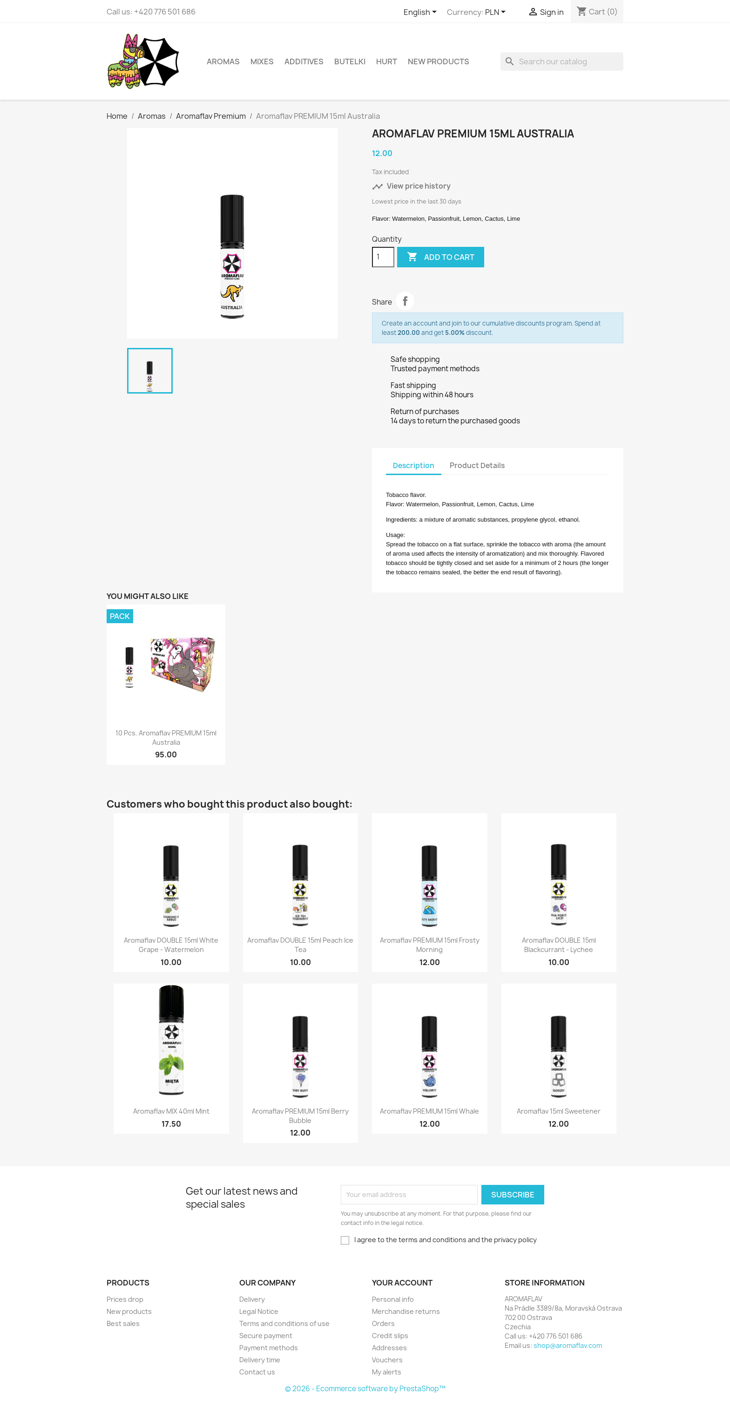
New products (129, 1311)
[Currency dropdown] (497, 12)
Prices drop (125, 1299)
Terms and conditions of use (284, 1323)
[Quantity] (383, 257)
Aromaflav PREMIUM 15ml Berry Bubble (300, 1116)
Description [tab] (413, 465)
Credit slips (390, 1335)
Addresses (389, 1347)
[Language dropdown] (422, 12)
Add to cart (440, 257)
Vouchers (387, 1359)
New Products (438, 61)
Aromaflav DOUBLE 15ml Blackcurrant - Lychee (559, 945)
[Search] (561, 61)
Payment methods (268, 1347)
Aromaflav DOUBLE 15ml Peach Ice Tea (300, 945)
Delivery (252, 1299)
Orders (383, 1323)
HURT (386, 61)
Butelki (349, 61)
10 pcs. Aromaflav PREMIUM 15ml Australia (165, 737)
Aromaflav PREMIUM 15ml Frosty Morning (430, 945)
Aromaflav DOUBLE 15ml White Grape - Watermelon (171, 945)
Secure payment (265, 1335)
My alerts (386, 1371)
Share (405, 301)
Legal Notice (258, 1311)
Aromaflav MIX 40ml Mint (171, 1111)
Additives (304, 61)
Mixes (262, 61)
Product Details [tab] (477, 465)
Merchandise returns (406, 1311)
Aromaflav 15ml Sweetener (559, 1111)
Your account (402, 1283)
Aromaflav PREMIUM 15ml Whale (429, 1111)
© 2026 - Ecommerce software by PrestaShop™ (365, 1389)
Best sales (123, 1323)
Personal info (393, 1299)
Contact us (257, 1371)
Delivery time (259, 1359)
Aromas (223, 61)
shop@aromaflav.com (568, 1345)
